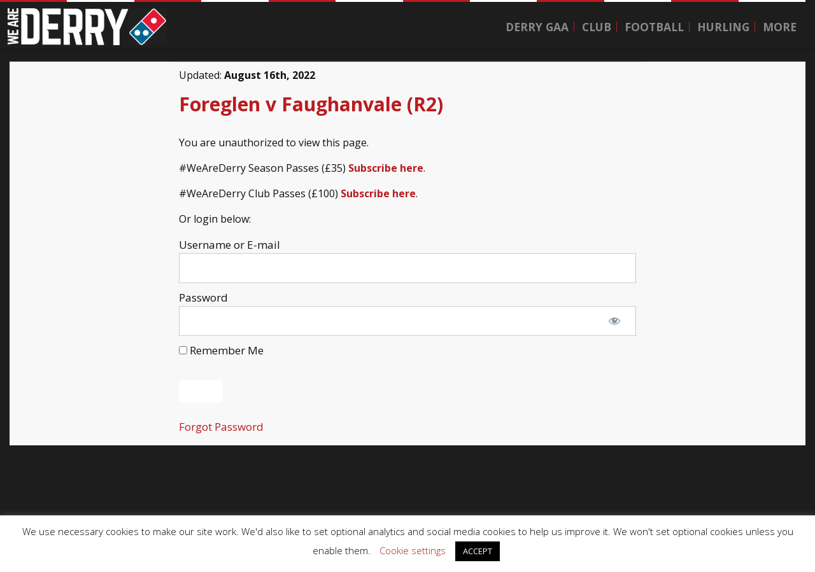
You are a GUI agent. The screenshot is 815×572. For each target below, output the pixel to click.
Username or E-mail (229, 244)
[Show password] (614, 321)
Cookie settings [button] (412, 550)
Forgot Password (221, 426)
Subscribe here (385, 168)
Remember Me (221, 350)
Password (203, 297)
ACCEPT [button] (477, 551)
